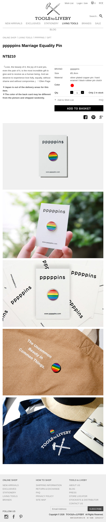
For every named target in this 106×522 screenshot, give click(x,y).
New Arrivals (13, 28)
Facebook (14, 517)
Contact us (76, 503)
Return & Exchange (48, 489)
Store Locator (78, 496)
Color (57, 84)
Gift (49, 38)
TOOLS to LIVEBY (53, 21)
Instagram (6, 517)
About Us (74, 485)
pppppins (40, 38)
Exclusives (33, 28)
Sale (98, 28)
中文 (101, 3)
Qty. (56, 92)
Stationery (51, 28)
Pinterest (21, 517)
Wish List (69, 3)
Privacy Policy (45, 496)
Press (72, 492)
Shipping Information (49, 485)
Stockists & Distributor (83, 500)
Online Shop (9, 38)
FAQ (101, 100)
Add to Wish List (65, 100)
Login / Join (82, 3)
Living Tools (70, 28)
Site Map (41, 500)
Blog (72, 489)
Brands (86, 28)
